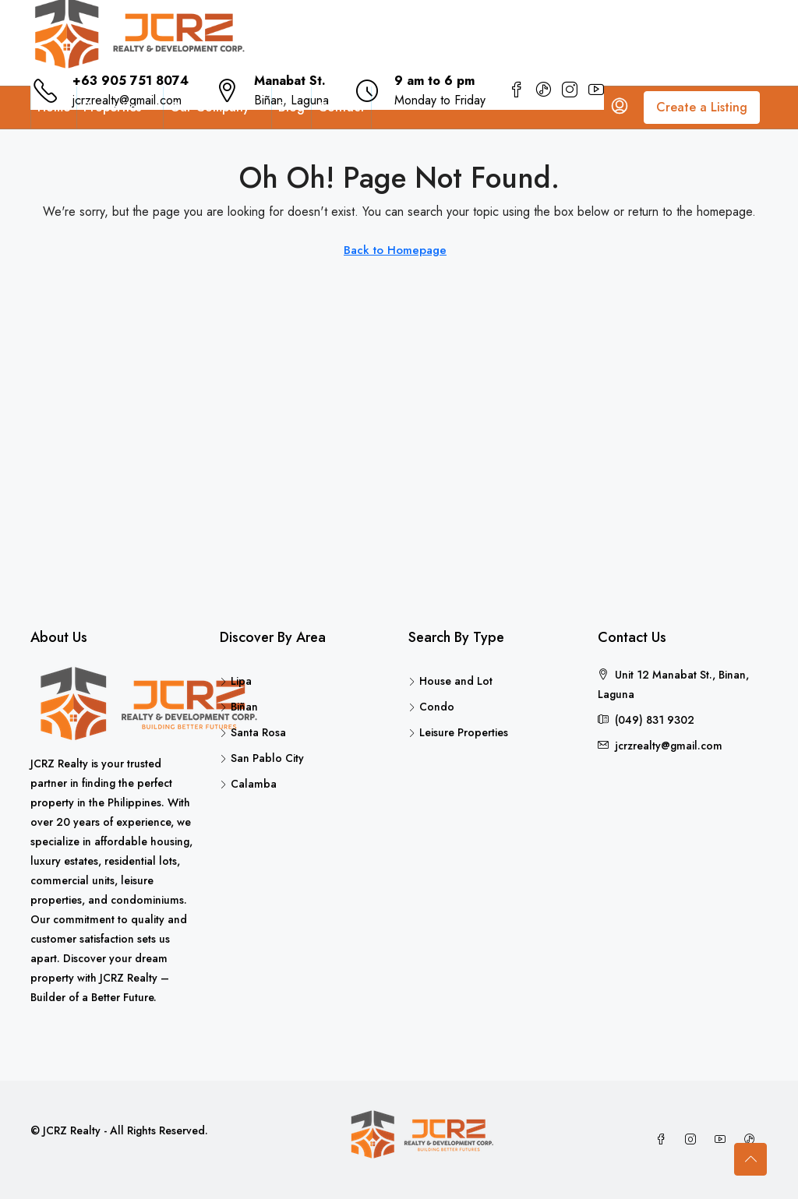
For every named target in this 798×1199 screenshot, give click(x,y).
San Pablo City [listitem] (262, 758)
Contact (341, 107)
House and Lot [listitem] (450, 681)
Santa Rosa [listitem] (253, 732)
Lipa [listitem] (236, 681)
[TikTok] (752, 1140)
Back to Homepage (395, 250)
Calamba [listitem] (248, 784)
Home (53, 107)
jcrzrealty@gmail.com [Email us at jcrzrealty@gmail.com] (668, 745)
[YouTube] (723, 1140)
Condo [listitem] (431, 706)
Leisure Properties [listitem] (458, 732)
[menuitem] (619, 107)
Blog (291, 107)
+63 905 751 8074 (130, 81)
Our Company (209, 107)
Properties (112, 107)
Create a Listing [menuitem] (701, 107)
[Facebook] (664, 1140)
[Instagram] (693, 1140)
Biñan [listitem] (239, 706)
